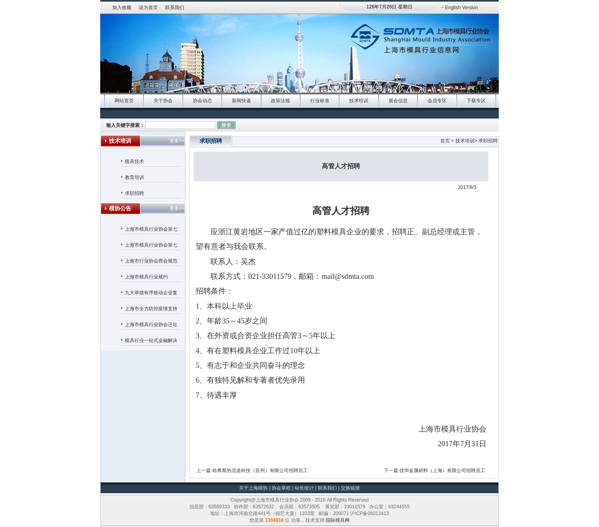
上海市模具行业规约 (146, 277)
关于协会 (163, 100)
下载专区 (476, 100)
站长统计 (304, 488)
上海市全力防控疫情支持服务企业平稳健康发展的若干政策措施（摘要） (151, 310)
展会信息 (398, 100)
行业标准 (319, 100)
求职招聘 (134, 193)
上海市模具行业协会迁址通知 (151, 326)
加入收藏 (121, 7)
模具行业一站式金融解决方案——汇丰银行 (151, 342)
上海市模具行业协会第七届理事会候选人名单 (151, 246)
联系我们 (174, 7)
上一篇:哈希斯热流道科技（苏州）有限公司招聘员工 (251, 470)
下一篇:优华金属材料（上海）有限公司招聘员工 (434, 470)
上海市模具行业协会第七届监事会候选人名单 (151, 230)
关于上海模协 (253, 488)
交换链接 (349, 488)
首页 (445, 141)
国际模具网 (338, 520)
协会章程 (282, 488)
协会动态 (202, 100)
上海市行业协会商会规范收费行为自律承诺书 (151, 262)
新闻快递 (241, 100)
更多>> (177, 141)
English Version (461, 7)
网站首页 (124, 100)
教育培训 (134, 177)
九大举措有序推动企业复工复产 (151, 294)
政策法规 (280, 100)
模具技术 (134, 161)
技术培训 (358, 100)
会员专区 (437, 100)
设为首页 (148, 7)
